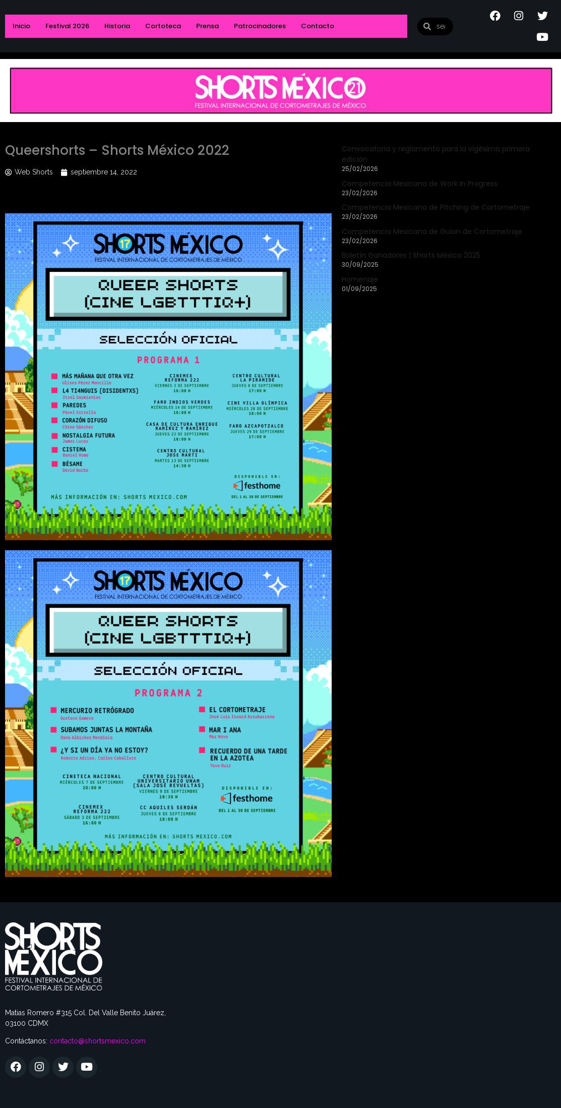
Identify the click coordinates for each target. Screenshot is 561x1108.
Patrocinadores (260, 26)
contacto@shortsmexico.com (97, 1041)
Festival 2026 (67, 26)
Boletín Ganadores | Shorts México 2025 (411, 255)
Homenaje (360, 279)
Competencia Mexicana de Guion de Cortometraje (432, 231)
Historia (117, 26)
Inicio (21, 26)
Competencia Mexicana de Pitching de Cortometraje (436, 207)
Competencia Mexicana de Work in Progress (419, 184)
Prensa (207, 26)
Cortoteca (163, 26)
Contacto (317, 26)
